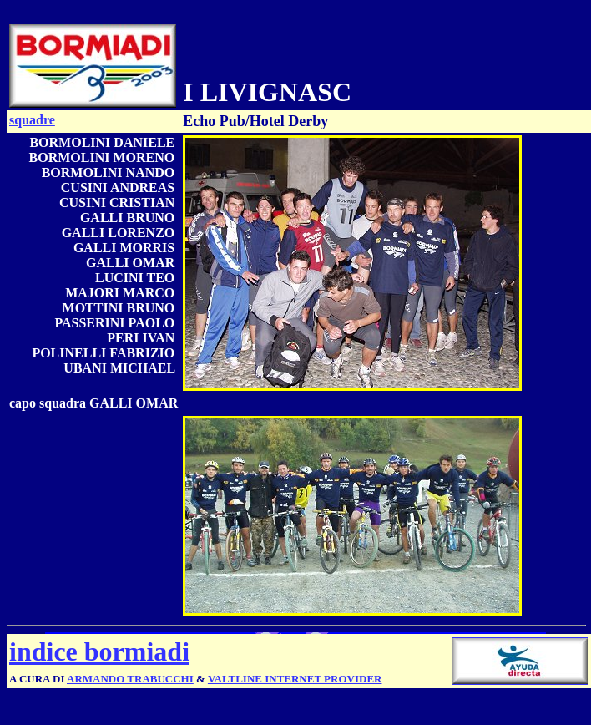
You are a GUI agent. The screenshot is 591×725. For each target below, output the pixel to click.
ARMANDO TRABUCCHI (130, 678)
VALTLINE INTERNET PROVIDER (295, 678)
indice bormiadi (99, 651)
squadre (32, 120)
